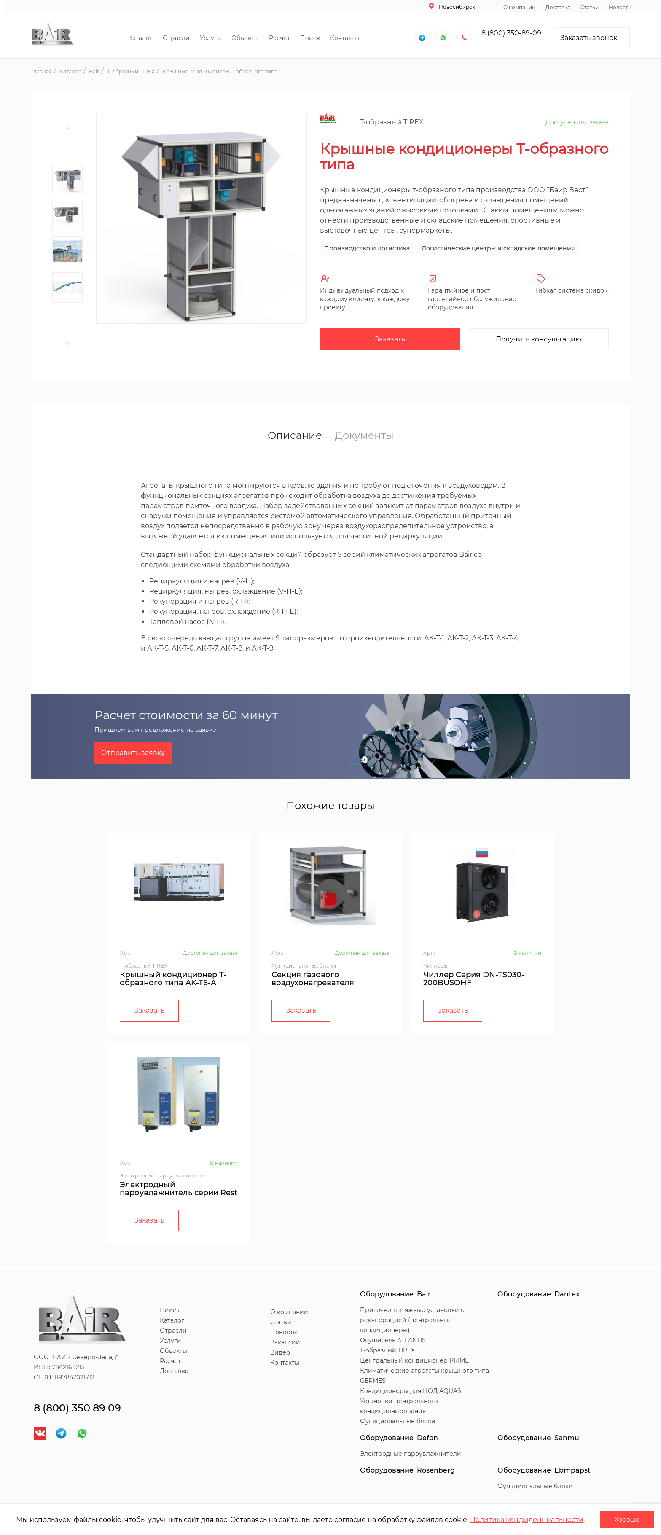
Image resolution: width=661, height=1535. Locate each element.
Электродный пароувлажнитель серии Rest (178, 1188)
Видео (280, 1352)
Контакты (344, 38)
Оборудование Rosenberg (407, 1470)
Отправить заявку (133, 753)
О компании (519, 7)
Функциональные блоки (397, 1421)
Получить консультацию (538, 339)
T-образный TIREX (387, 1350)
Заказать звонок (588, 38)
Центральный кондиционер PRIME (414, 1360)
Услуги (210, 38)
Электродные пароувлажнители (410, 1453)
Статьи (589, 7)
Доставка (557, 7)
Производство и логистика (367, 248)
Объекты (245, 38)
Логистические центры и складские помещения (498, 248)
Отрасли (176, 38)
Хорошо (627, 1519)
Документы (364, 435)
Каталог (140, 38)
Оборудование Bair (395, 1294)
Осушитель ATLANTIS (393, 1340)
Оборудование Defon (399, 1438)
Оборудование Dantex (538, 1294)
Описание (295, 435)
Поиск (310, 38)
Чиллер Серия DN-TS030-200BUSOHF (473, 978)
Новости (620, 7)
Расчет (279, 38)
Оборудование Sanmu (538, 1438)
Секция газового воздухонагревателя (312, 978)
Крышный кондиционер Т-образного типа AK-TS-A (173, 978)
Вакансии (285, 1342)
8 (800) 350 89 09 (77, 1408)
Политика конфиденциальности (526, 1520)
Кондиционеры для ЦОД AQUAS (410, 1391)
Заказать (390, 339)
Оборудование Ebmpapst (544, 1470)
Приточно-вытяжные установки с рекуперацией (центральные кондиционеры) (412, 1320)
